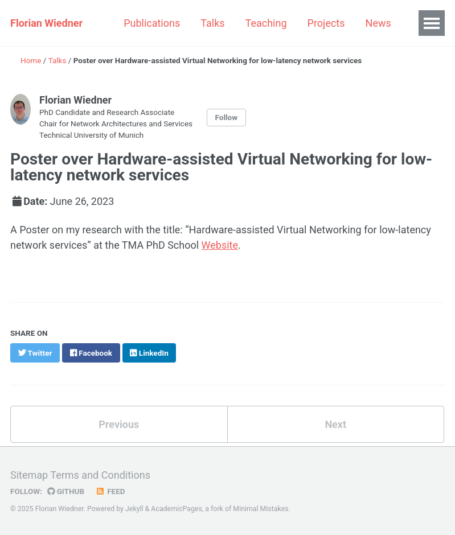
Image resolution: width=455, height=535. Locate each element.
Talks (212, 23)
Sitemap (29, 475)
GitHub (65, 491)
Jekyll (134, 509)
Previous (119, 424)
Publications (152, 23)
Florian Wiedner (46, 23)
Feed (110, 491)
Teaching (266, 23)
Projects (326, 23)
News (378, 23)
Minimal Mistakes (260, 509)
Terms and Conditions (100, 475)
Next (335, 424)
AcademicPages (176, 509)
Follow (226, 117)
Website (220, 245)
